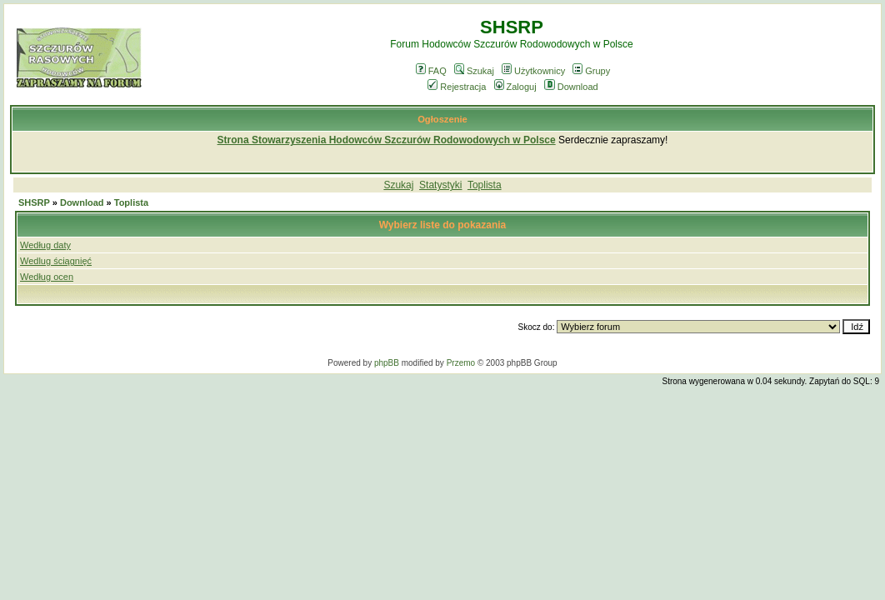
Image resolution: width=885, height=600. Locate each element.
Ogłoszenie (442, 119)
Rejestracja (457, 87)
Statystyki (440, 185)
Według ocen (46, 277)
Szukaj (474, 71)
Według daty (45, 245)
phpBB (386, 363)
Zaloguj (515, 87)
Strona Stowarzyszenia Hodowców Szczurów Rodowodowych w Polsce (387, 140)
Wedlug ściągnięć (56, 261)
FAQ (431, 71)
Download (571, 87)
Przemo (461, 363)
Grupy (591, 71)
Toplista (485, 185)
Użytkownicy (533, 71)
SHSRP (34, 203)
